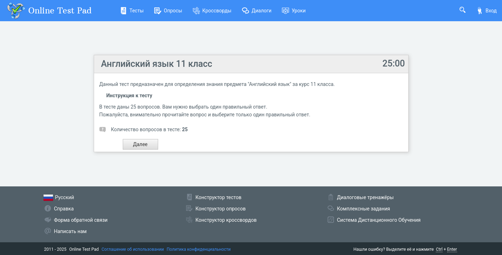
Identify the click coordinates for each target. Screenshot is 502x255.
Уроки (294, 10)
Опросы (168, 10)
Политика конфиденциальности (199, 249)
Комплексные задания (363, 208)
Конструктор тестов (219, 197)
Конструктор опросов (221, 208)
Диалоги (256, 10)
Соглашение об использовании (133, 249)
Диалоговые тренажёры (365, 197)
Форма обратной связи (81, 220)
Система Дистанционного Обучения (379, 220)
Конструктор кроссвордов (226, 220)
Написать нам (70, 231)
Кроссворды (212, 10)
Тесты (132, 10)
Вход (486, 10)
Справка (64, 208)
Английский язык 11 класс (156, 64)
